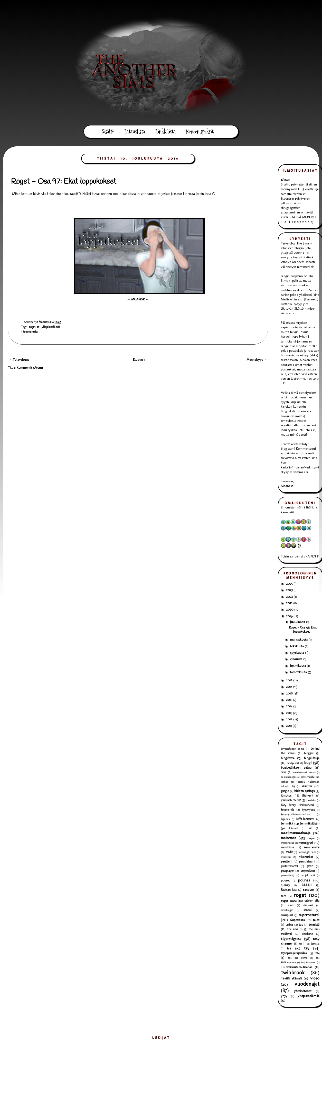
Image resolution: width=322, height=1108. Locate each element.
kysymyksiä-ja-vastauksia (295, 814)
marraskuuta (299, 639)
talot (316, 920)
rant (283, 896)
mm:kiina (287, 847)
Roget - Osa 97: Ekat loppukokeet (63, 182)
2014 (289, 706)
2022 (290, 597)
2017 (289, 687)
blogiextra (288, 758)
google (285, 791)
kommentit (287, 809)
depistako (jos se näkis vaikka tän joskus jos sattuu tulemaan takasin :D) (300, 781)
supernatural (309, 914)
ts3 (38, 327)
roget (32, 327)
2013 (289, 713)
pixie (310, 866)
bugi (307, 762)
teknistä (314, 924)
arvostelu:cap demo (292, 748)
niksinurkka (306, 857)
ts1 (300, 943)
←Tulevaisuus (19, 359)
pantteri (286, 861)
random (308, 889)
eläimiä (307, 786)
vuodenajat (307, 983)
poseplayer (287, 870)
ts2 (289, 948)
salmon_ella (312, 901)
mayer (311, 838)
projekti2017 (287, 875)
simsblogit (287, 910)
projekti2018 (308, 875)
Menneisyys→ (256, 359)
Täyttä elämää (291, 978)
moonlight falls (307, 852)
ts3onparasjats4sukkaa (294, 953)
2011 (289, 726)
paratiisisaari (307, 861)
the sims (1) (294, 929)
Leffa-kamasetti (305, 819)
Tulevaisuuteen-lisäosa (296, 967)
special (308, 910)
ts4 (317, 953)
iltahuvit (307, 795)
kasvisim (311, 800)
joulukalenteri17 (291, 800)
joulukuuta (298, 622)
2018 (289, 680)
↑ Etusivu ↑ (137, 359)
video (314, 978)
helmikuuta (298, 666)
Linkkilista (165, 131)
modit (289, 852)
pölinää (304, 880)
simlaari (308, 905)
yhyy (284, 996)
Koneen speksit (200, 131)
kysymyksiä (308, 809)
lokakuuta (297, 646)
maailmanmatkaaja (295, 832)
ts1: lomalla (313, 943)
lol (310, 828)
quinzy (285, 885)
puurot (285, 880)
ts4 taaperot (308, 962)
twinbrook (293, 972)
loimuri (293, 828)
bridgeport (293, 763)
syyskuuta (297, 652)
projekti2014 (307, 870)
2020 (290, 609)
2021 (289, 603)
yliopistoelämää (51, 327)
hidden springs (304, 791)
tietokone (307, 934)
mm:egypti (305, 843)
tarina (289, 924)
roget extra (289, 901)
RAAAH (306, 885)
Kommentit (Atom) (30, 367)
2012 (289, 719)
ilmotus (286, 795)
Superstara (297, 920)
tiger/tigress (291, 938)
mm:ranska (311, 847)
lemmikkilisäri (309, 823)
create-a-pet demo (304, 772)
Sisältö (108, 131)
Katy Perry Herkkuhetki (297, 805)
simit (290, 905)
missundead (287, 843)
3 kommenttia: (29, 332)
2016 (289, 693)
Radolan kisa (289, 889)
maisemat (288, 837)
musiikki (286, 857)
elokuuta (296, 659)
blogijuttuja (311, 758)
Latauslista (134, 131)
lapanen (285, 819)
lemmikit (287, 823)
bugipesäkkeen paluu (296, 767)
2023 (289, 590)
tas (301, 924)
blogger (309, 753)
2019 (289, 616)
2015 (289, 700)
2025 (289, 583)
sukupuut (287, 915)
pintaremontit (289, 866)
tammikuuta (299, 672)
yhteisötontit (302, 991)
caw (283, 772)
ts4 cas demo (297, 957)
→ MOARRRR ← (138, 299)
